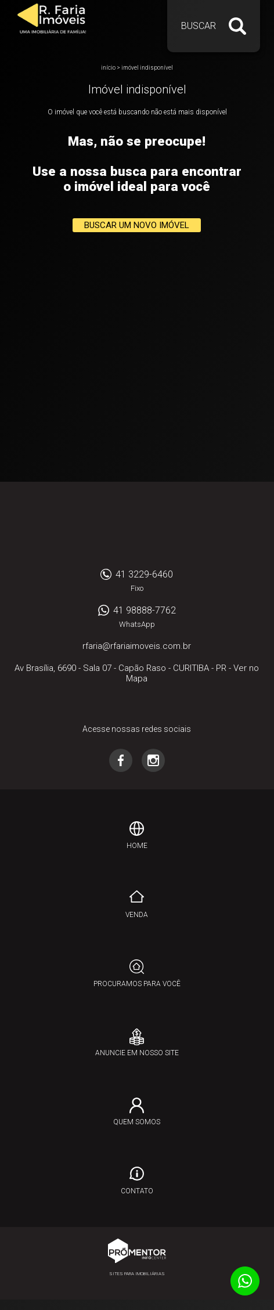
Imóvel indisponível (147, 67)
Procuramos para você (137, 984)
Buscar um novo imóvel (136, 225)
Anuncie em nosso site (137, 1053)
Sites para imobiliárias (137, 1273)
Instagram (153, 760)
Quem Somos (136, 1122)
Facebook (120, 760)
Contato (137, 1191)
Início (108, 67)
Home (137, 846)
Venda (136, 915)
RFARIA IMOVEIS (137, 528)
